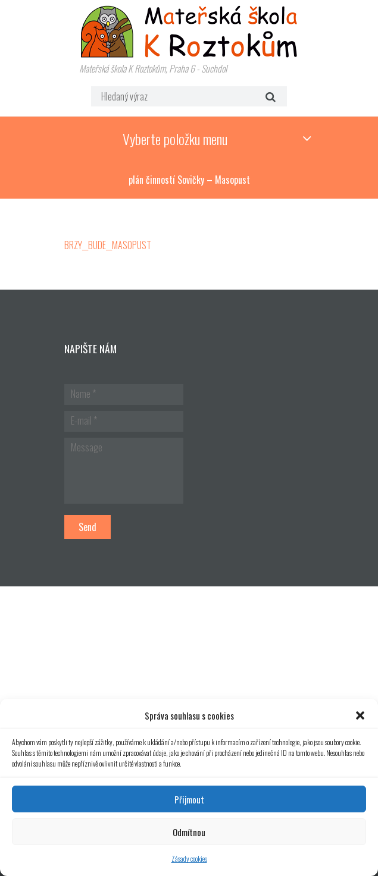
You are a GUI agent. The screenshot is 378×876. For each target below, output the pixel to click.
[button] (360, 715)
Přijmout (189, 799)
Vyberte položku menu (175, 138)
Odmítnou (189, 832)
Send (87, 527)
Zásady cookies (189, 858)
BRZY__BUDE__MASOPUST (107, 245)
